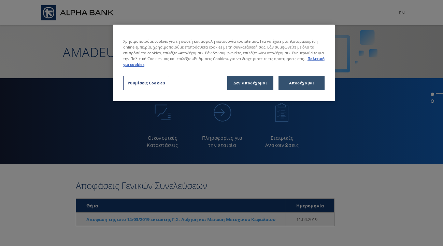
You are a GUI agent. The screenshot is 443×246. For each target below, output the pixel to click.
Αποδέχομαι (301, 82)
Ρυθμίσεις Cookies (146, 82)
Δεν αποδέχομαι (250, 82)
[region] (224, 63)
